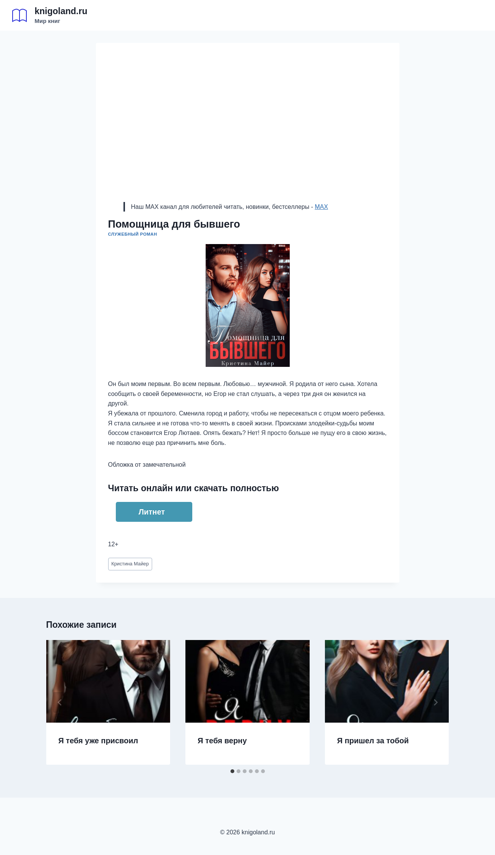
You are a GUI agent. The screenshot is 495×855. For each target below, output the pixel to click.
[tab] (232, 771)
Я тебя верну (222, 740)
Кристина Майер (130, 564)
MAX (321, 207)
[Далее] (435, 702)
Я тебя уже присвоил (98, 740)
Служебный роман (132, 234)
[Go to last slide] (60, 702)
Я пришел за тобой (373, 740)
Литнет (152, 512)
